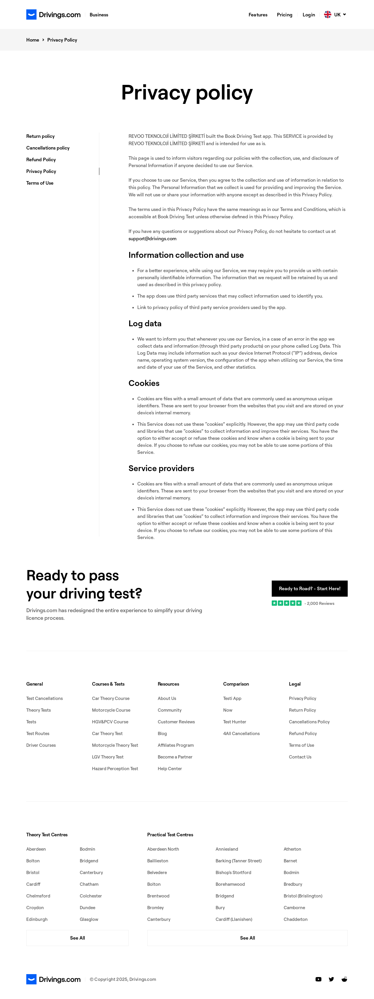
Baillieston (157, 861)
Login (309, 15)
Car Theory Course (110, 698)
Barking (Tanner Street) (239, 861)
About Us (167, 698)
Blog (162, 733)
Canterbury (91, 872)
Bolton (33, 861)
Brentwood (158, 896)
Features (258, 15)
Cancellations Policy (309, 722)
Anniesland (227, 849)
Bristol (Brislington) (303, 896)
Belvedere (157, 872)
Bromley (155, 907)
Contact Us (300, 757)
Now (227, 710)
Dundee (87, 907)
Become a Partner (175, 757)
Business (99, 15)
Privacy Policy (41, 171)
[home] (53, 14)
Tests (31, 722)
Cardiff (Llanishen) (234, 919)
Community (169, 710)
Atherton (292, 849)
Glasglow (89, 919)
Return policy (40, 136)
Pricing (284, 15)
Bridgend (89, 861)
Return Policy (302, 710)
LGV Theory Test (108, 757)
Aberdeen (36, 849)
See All (77, 938)
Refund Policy (41, 159)
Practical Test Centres (170, 834)
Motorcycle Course (111, 710)
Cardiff (33, 884)
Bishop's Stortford (233, 872)
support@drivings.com (152, 238)
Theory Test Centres (46, 834)
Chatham (89, 884)
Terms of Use (39, 183)
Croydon (35, 907)
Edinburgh (37, 919)
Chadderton (296, 919)
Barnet (290, 861)
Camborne (294, 907)
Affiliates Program (176, 745)
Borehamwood (230, 884)
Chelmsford (38, 896)
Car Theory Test (107, 733)
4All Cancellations (241, 733)
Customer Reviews (176, 722)
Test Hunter (234, 722)
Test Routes (37, 733)
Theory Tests (38, 710)
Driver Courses (41, 745)
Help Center (170, 768)
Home (32, 40)
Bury (220, 907)
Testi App (232, 698)
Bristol (32, 872)
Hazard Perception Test (115, 768)
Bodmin (87, 849)
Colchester (91, 896)
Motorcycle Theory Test (115, 745)
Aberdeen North (163, 849)
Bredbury (293, 884)
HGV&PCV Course (110, 722)
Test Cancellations (44, 698)
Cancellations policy (48, 148)
